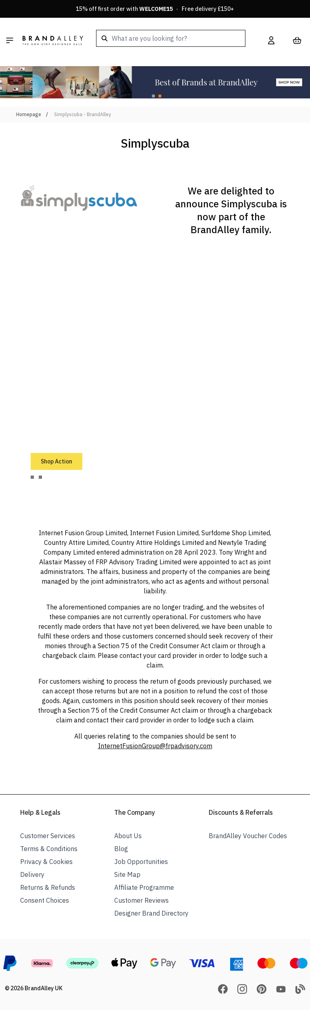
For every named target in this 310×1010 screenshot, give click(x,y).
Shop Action (56, 461)
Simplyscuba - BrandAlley (82, 114)
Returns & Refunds (47, 887)
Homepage (28, 114)
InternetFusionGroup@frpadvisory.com (155, 746)
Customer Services (47, 836)
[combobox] (170, 38)
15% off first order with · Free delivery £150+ (155, 9)
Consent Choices (44, 900)
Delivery (32, 874)
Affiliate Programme (144, 887)
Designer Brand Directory (151, 913)
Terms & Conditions (49, 849)
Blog (121, 849)
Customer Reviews (141, 900)
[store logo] (53, 40)
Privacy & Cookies (46, 862)
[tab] (32, 477)
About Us (128, 836)
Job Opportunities (141, 862)
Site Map (127, 874)
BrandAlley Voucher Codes (248, 836)
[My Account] (271, 40)
